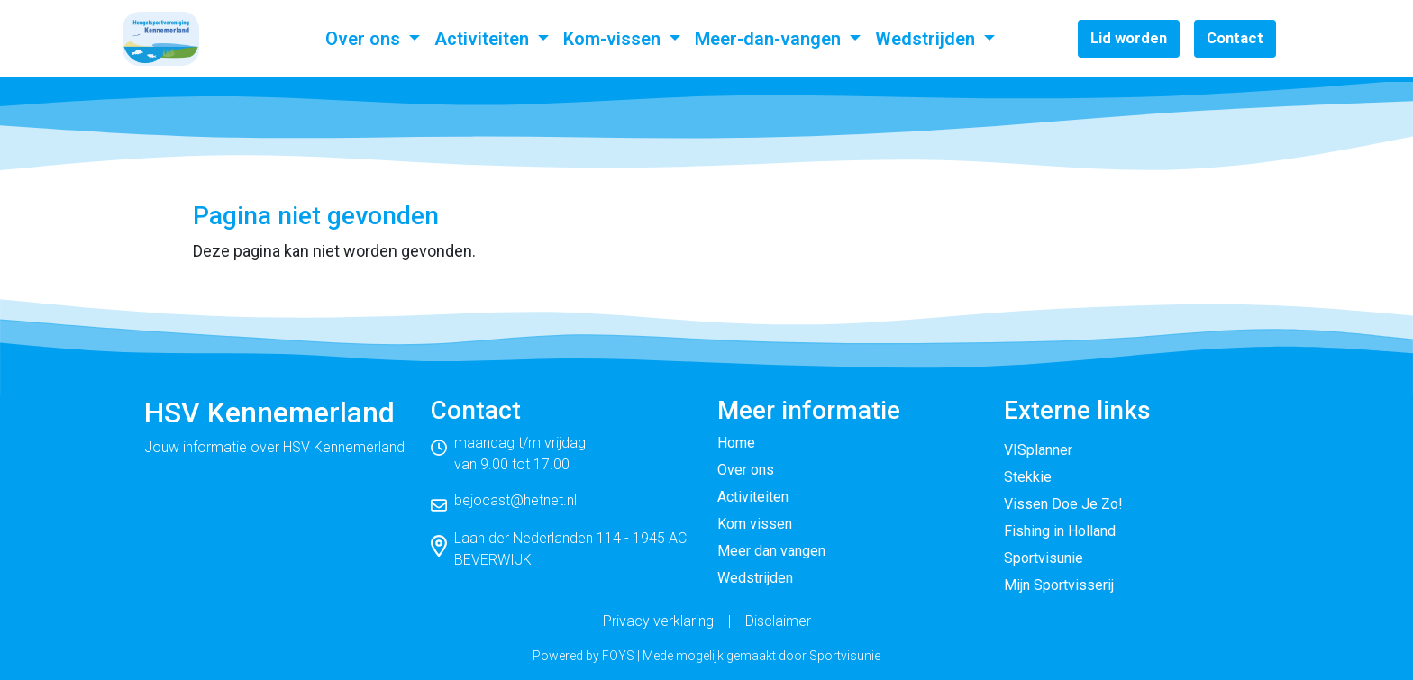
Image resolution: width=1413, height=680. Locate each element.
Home (736, 442)
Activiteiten (483, 39)
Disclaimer (778, 621)
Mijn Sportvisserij (1059, 585)
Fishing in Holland (1060, 530)
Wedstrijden (927, 39)
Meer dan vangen (771, 550)
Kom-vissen (614, 39)
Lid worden (1128, 38)
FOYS (618, 655)
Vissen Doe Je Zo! (1063, 503)
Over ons (365, 39)
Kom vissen (754, 523)
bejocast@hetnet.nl (515, 500)
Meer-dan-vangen (770, 39)
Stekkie (1028, 476)
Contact (1235, 38)
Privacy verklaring (658, 621)
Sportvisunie (1043, 558)
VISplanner (1038, 449)
